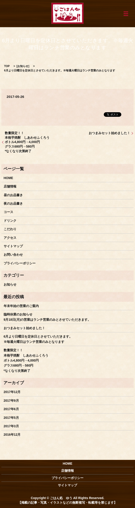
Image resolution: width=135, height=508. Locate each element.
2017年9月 (11, 400)
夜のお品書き (13, 203)
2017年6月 (11, 409)
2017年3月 (11, 426)
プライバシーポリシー (20, 263)
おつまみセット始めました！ (109, 133)
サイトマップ (13, 246)
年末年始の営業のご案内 (21, 306)
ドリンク (10, 220)
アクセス (10, 238)
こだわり (10, 229)
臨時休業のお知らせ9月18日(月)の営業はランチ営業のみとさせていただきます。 (47, 317)
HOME (8, 178)
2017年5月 (11, 417)
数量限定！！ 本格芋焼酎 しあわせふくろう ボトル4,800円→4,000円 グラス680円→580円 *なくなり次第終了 (27, 142)
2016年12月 (12, 434)
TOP (7, 66)
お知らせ (22, 66)
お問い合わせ (13, 254)
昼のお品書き (13, 195)
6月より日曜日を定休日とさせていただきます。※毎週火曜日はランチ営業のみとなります (38, 339)
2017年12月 (12, 392)
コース (8, 212)
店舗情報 (10, 186)
